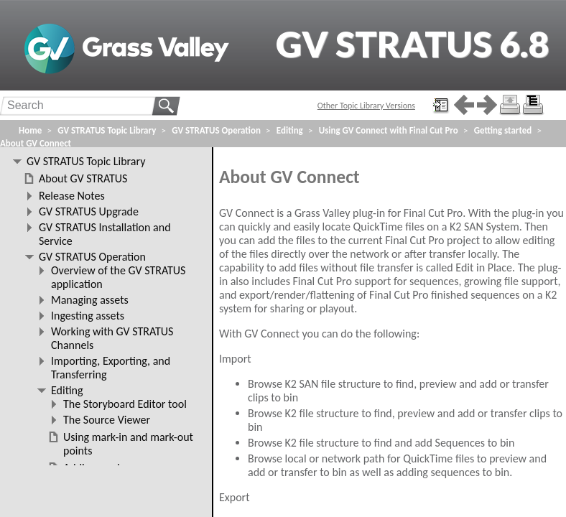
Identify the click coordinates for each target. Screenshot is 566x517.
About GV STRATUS (83, 178)
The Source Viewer (106, 420)
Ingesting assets (87, 315)
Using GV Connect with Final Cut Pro (388, 130)
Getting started (503, 130)
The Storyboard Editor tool (125, 404)
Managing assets (90, 300)
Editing (290, 130)
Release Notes (72, 195)
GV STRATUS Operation (216, 130)
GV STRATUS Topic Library (106, 130)
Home (30, 130)
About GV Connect (35, 143)
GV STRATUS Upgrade (89, 211)
